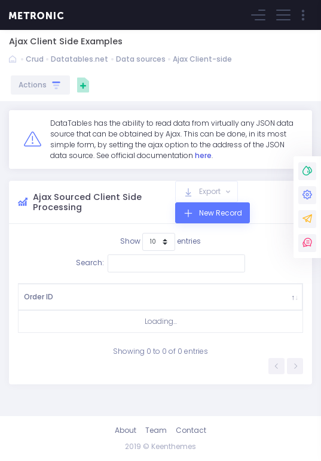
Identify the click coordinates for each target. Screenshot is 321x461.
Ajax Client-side (202, 59)
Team (156, 430)
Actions (40, 85)
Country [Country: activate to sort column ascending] (84, 302)
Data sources (141, 59)
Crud (35, 59)
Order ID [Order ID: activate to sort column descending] (34, 302)
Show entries (160, 242)
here (203, 155)
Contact (191, 430)
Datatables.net (79, 59)
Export (209, 191)
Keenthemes (173, 446)
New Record (219, 213)
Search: (160, 263)
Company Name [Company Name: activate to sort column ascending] (182, 302)
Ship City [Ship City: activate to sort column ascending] (131, 302)
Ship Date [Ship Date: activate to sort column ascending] (234, 302)
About (125, 430)
